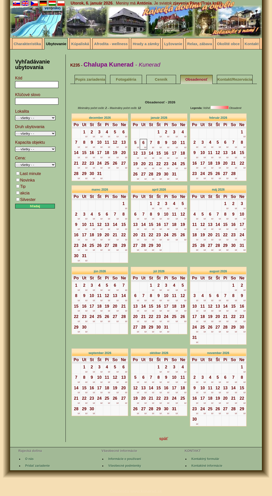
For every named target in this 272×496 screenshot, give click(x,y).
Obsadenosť (196, 79)
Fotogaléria (126, 79)
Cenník (161, 79)
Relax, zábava (199, 44)
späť (163, 438)
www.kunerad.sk (146, 491)
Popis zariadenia (90, 79)
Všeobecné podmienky (124, 466)
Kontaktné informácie (206, 466)
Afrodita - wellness (111, 44)
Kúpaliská (80, 44)
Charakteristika (27, 44)
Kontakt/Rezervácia (234, 79)
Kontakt (252, 44)
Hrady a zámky (146, 44)
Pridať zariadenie (37, 466)
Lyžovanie (173, 44)
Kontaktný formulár (205, 459)
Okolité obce (228, 44)
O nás (29, 459)
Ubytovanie (56, 44)
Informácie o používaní (124, 459)
